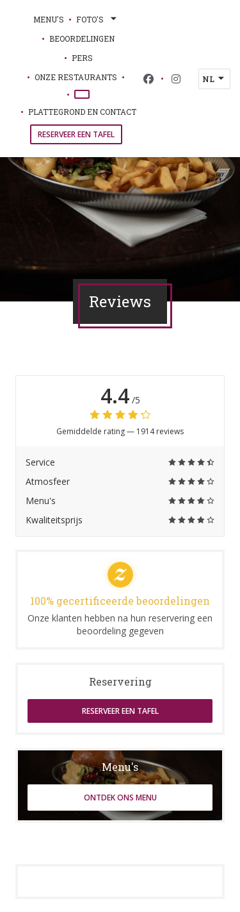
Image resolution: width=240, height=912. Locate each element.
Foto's (97, 19)
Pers (82, 58)
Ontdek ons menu (120, 797)
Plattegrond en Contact (82, 111)
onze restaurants (76, 77)
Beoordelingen (82, 38)
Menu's (48, 19)
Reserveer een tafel (76, 134)
